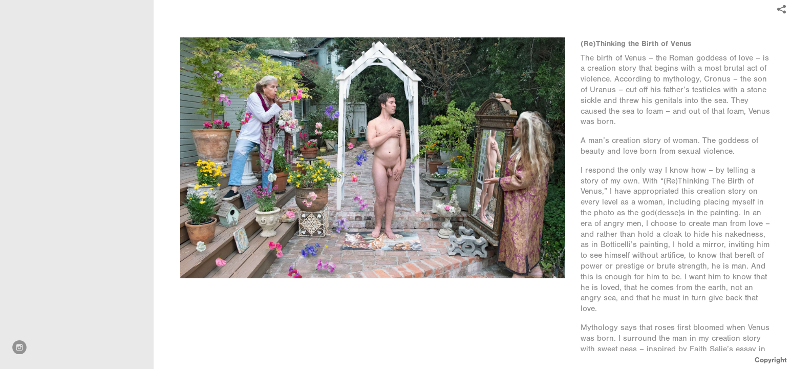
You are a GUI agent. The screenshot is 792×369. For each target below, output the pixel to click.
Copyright (771, 360)
